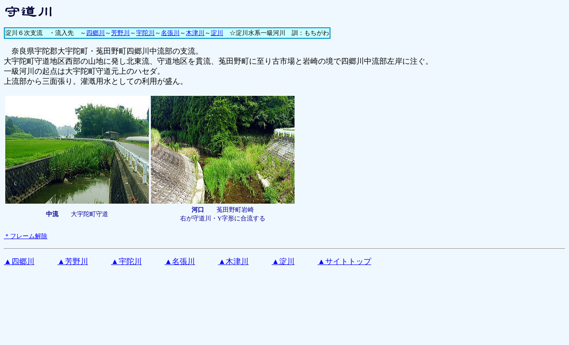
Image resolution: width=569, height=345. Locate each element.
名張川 (170, 32)
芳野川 (120, 32)
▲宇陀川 (126, 261)
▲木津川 (233, 261)
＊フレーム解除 (25, 236)
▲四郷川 (19, 261)
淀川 (217, 32)
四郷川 (95, 32)
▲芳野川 (72, 261)
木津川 (195, 32)
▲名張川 (180, 261)
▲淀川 (283, 261)
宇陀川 (145, 32)
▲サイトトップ (344, 261)
